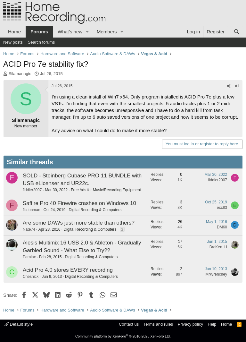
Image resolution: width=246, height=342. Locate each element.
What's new (70, 31)
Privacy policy (190, 324)
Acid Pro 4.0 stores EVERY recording (68, 270)
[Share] (229, 86)
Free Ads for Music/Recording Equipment (106, 190)
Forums (39, 31)
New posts (13, 42)
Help (212, 324)
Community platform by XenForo (123, 336)
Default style (18, 324)
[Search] (236, 32)
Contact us (129, 324)
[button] (87, 32)
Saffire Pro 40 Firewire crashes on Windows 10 (79, 203)
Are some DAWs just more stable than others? (79, 223)
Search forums (41, 42)
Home (14, 31)
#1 (237, 86)
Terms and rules (158, 324)
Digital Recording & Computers (95, 210)
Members (107, 31)
